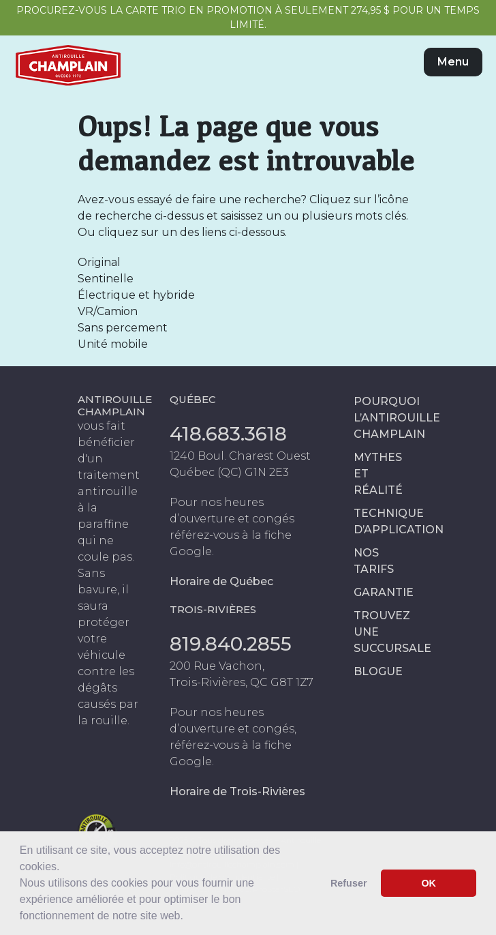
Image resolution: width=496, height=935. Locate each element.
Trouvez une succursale (386, 632)
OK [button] (428, 883)
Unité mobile (113, 344)
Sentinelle (106, 278)
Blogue (378, 671)
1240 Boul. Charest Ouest (240, 455)
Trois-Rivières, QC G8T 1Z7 (241, 682)
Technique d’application (386, 521)
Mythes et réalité (378, 473)
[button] (188, 917)
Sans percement (123, 327)
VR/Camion (108, 311)
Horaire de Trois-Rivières (237, 791)
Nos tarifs (374, 561)
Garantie (384, 592)
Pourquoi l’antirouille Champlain (386, 418)
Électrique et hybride (136, 294)
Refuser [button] (348, 883)
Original (99, 262)
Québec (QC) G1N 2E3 (229, 472)
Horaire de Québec (221, 581)
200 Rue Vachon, (217, 665)
